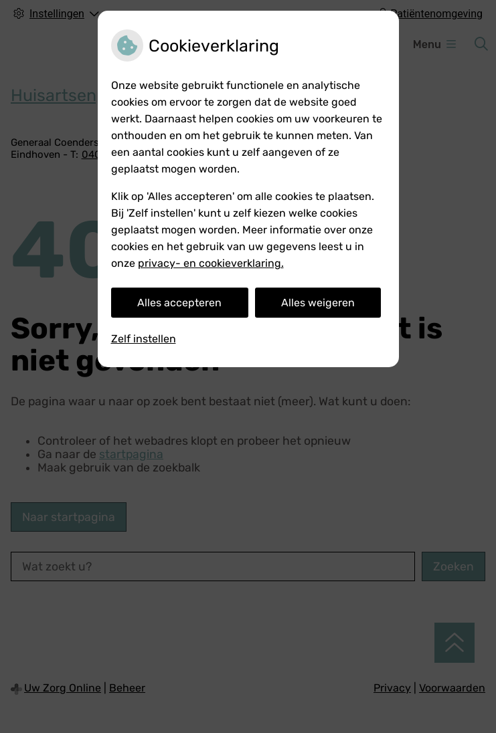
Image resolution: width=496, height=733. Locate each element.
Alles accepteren (179, 302)
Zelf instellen (143, 338)
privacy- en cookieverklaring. (211, 263)
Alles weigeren (318, 302)
